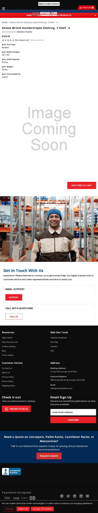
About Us (6, 372)
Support (14, 297)
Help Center (7, 337)
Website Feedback (58, 337)
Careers (53, 346)
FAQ (52, 351)
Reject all (23, 508)
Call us (14, 316)
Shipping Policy (8, 385)
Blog (4, 351)
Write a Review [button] (37, 40)
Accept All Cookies (42, 508)
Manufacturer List (10, 342)
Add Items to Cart (81, 185)
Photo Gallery (8, 355)
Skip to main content (49, 4)
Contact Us (7, 368)
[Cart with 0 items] (87, 7)
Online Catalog (8, 346)
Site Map (54, 342)
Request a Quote (49, 455)
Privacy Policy (8, 377)
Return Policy (7, 381)
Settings (9, 508)
